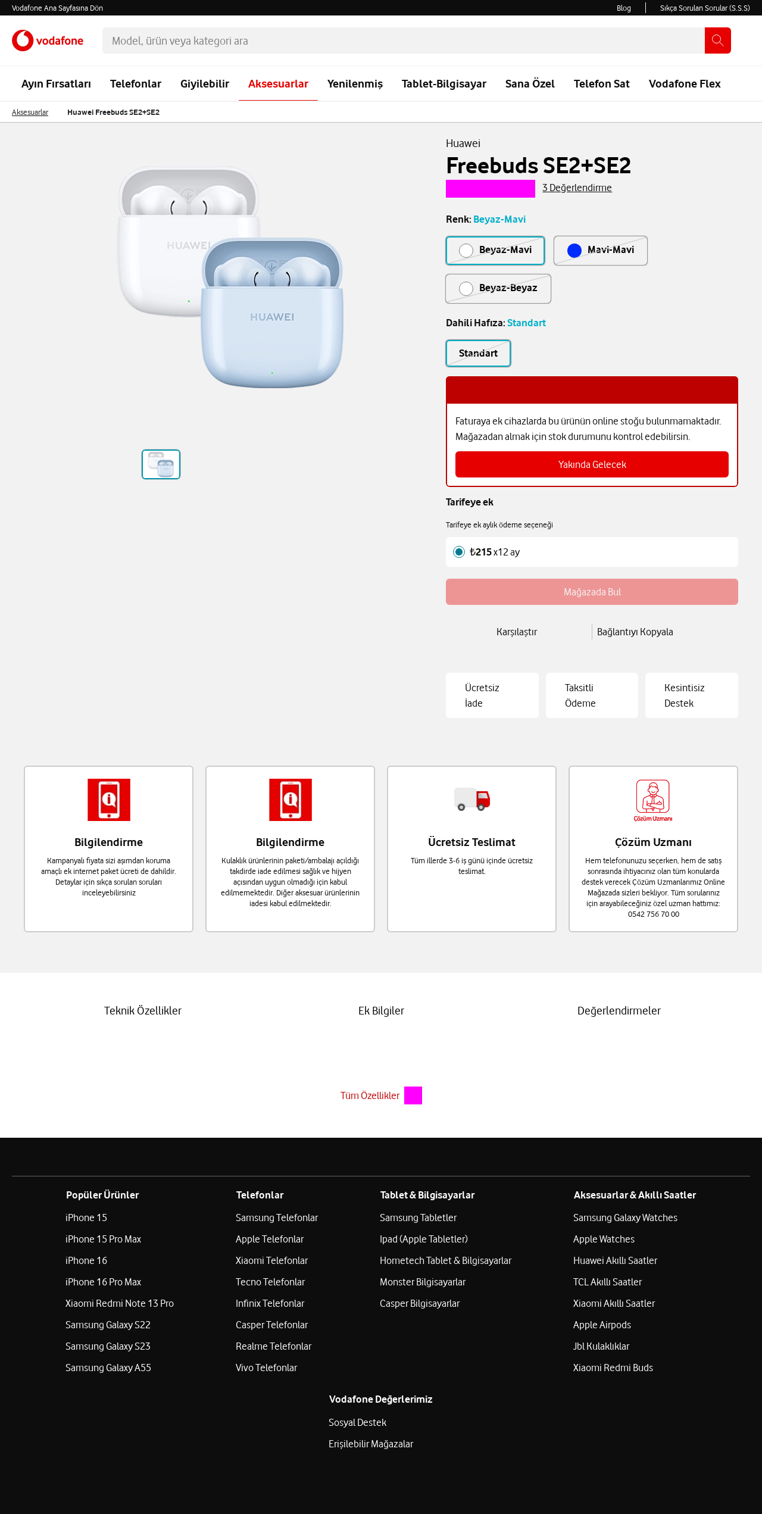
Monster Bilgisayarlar (423, 1316)
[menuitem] (44, 115)
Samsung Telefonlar (277, 1251)
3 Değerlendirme (577, 195)
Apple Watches (604, 1273)
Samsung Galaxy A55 (108, 1401)
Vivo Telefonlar (266, 1401)
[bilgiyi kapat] (720, 402)
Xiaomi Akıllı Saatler (614, 1337)
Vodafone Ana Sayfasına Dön (57, 8)
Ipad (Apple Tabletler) (424, 1273)
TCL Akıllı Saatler (607, 1316)
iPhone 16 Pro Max (103, 1316)
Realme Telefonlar (273, 1380)
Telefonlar (135, 83)
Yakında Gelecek (592, 478)
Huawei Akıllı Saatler (615, 1294)
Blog (624, 8)
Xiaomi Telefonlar (272, 1294)
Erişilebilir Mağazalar (371, 1478)
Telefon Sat (602, 83)
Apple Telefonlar (270, 1273)
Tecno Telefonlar (270, 1316)
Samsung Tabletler (418, 1251)
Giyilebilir (204, 83)
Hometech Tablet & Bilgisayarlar (445, 1294)
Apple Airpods (602, 1359)
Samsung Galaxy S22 (108, 1359)
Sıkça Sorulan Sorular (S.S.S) (705, 8)
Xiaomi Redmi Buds (613, 1401)
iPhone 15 (86, 1251)
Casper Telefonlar (272, 1359)
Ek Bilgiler (381, 1026)
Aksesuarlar (278, 83)
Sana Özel (530, 83)
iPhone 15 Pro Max (103, 1273)
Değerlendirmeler (619, 1026)
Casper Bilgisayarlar (420, 1337)
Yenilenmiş (355, 83)
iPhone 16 (86, 1294)
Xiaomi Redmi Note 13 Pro (119, 1337)
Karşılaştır (517, 646)
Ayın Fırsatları (56, 83)
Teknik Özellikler (143, 1026)
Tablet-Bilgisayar (444, 83)
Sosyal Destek (357, 1456)
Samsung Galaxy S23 (108, 1380)
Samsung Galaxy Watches (625, 1251)
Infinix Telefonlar (270, 1337)
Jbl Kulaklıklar (601, 1380)
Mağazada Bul (534, 605)
